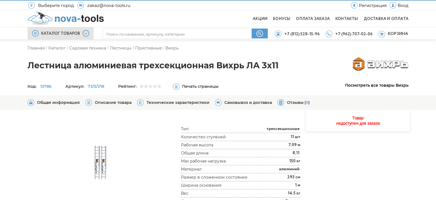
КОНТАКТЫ (346, 19)
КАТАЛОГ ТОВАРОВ (60, 33)
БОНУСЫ (281, 19)
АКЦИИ (260, 19)
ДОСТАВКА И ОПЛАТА (386, 19)
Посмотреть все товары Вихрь (376, 85)
